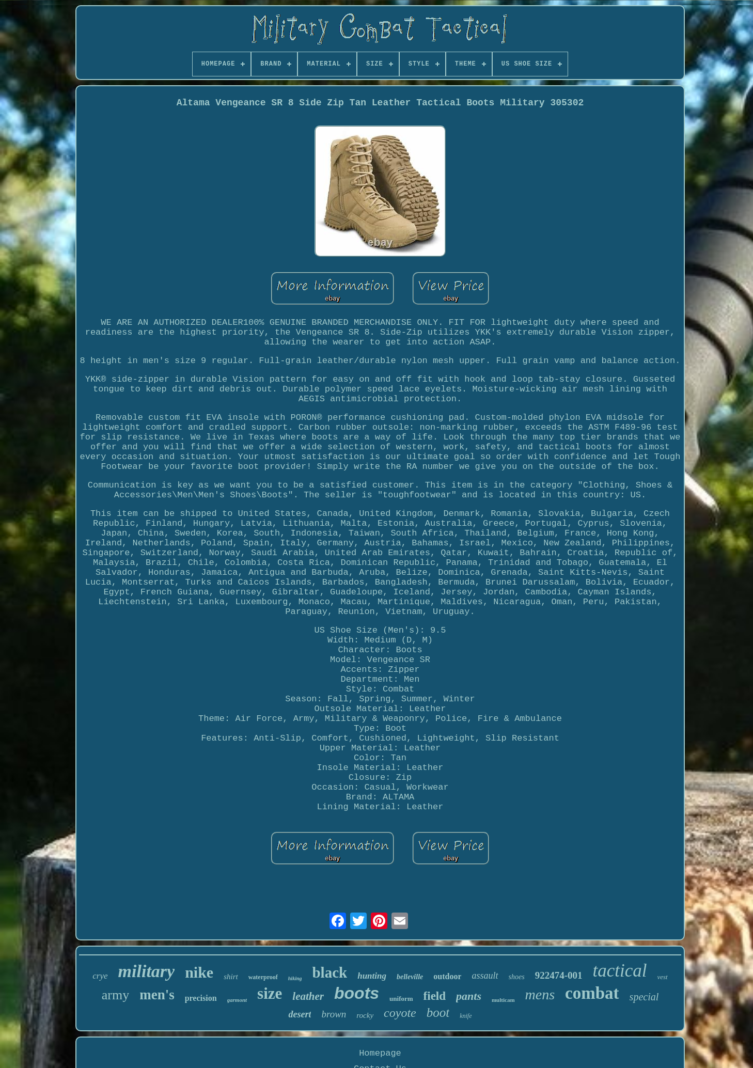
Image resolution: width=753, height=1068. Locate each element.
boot (438, 1012)
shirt (231, 976)
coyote (400, 1012)
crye (99, 976)
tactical (619, 971)
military (146, 971)
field (434, 996)
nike (199, 972)
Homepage (380, 1053)
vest (662, 977)
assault (485, 975)
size (269, 993)
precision (201, 998)
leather (308, 996)
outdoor (447, 976)
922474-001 (559, 975)
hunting (371, 976)
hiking (295, 978)
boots (356, 993)
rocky (364, 1015)
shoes (517, 977)
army (115, 994)
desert (299, 1014)
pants (468, 996)
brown (333, 1014)
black (329, 972)
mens (540, 994)
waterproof (263, 977)
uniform (401, 998)
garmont (237, 1000)
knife (466, 1015)
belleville (410, 977)
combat (592, 993)
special (644, 996)
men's (157, 994)
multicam (503, 1000)
